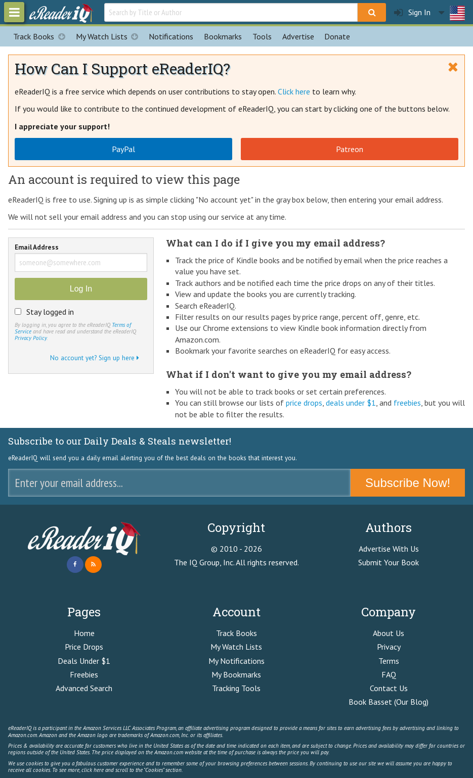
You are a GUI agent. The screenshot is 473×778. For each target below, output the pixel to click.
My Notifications (236, 661)
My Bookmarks (236, 674)
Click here (294, 91)
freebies (407, 403)
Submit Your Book (388, 562)
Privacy (389, 647)
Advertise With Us (389, 549)
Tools (262, 36)
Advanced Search (84, 688)
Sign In (412, 12)
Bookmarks (223, 36)
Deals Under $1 (84, 661)
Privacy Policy (31, 338)
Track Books (41, 36)
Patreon (349, 149)
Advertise (298, 36)
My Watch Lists (110, 36)
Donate (337, 36)
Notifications (171, 36)
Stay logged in (50, 312)
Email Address (37, 248)
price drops (304, 403)
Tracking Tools (236, 688)
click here (92, 769)
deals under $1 (351, 403)
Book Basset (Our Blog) (388, 702)
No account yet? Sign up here (94, 357)
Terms (388, 661)
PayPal (123, 149)
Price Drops (84, 647)
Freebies (84, 674)
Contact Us (389, 688)
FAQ (388, 674)
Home (84, 633)
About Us (388, 633)
